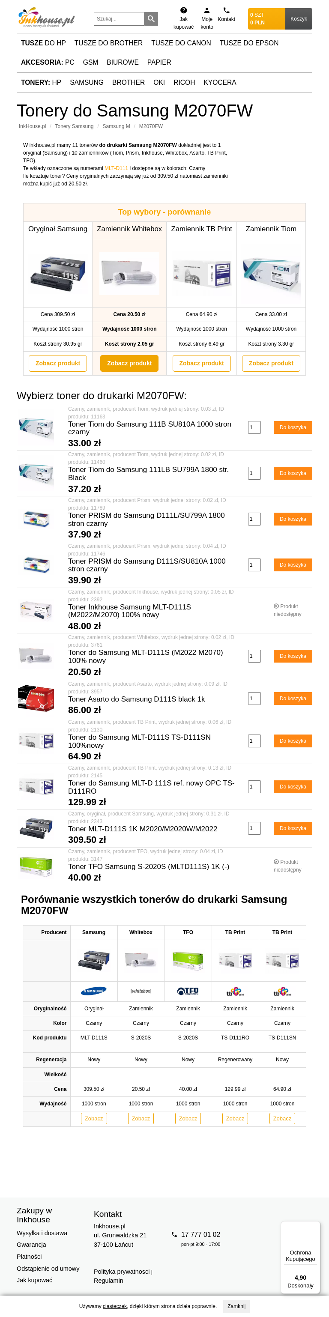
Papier (159, 62)
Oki (159, 82)
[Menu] (315, 1226)
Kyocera (219, 82)
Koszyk (298, 19)
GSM (91, 62)
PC (48, 62)
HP (41, 82)
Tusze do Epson (249, 43)
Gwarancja (31, 1244)
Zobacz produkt (58, 363)
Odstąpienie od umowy (48, 1268)
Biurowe (123, 62)
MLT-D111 (116, 168)
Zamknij (236, 1306)
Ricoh (184, 82)
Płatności (29, 1256)
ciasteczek (115, 1306)
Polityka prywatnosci (122, 1271)
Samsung (87, 82)
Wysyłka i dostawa (42, 1233)
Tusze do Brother (109, 43)
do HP (43, 43)
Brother (128, 82)
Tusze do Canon (181, 43)
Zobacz (94, 1118)
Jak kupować (34, 1280)
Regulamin (108, 1280)
